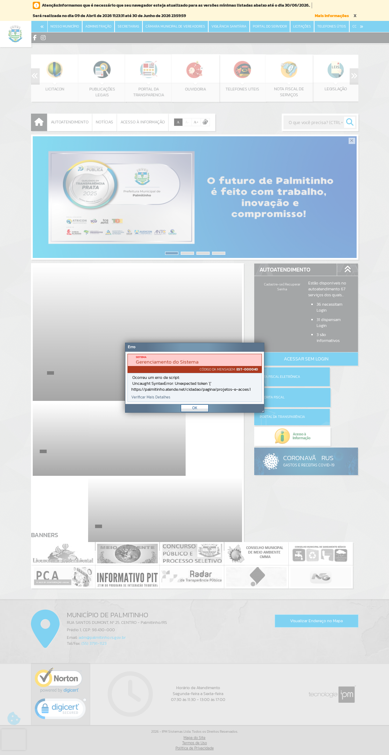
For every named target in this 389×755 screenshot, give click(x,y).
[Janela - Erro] (194, 378)
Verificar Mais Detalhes (150, 397)
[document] (194, 378)
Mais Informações (332, 16)
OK (194, 408)
